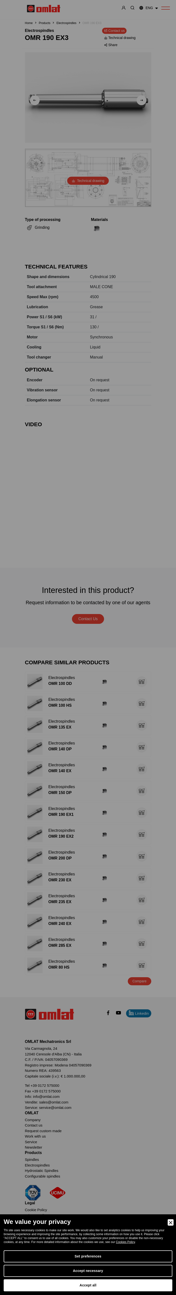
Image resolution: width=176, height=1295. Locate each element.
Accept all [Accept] (88, 1285)
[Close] (171, 1222)
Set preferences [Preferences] (88, 1256)
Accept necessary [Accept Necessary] (88, 1271)
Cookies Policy (125, 1242)
